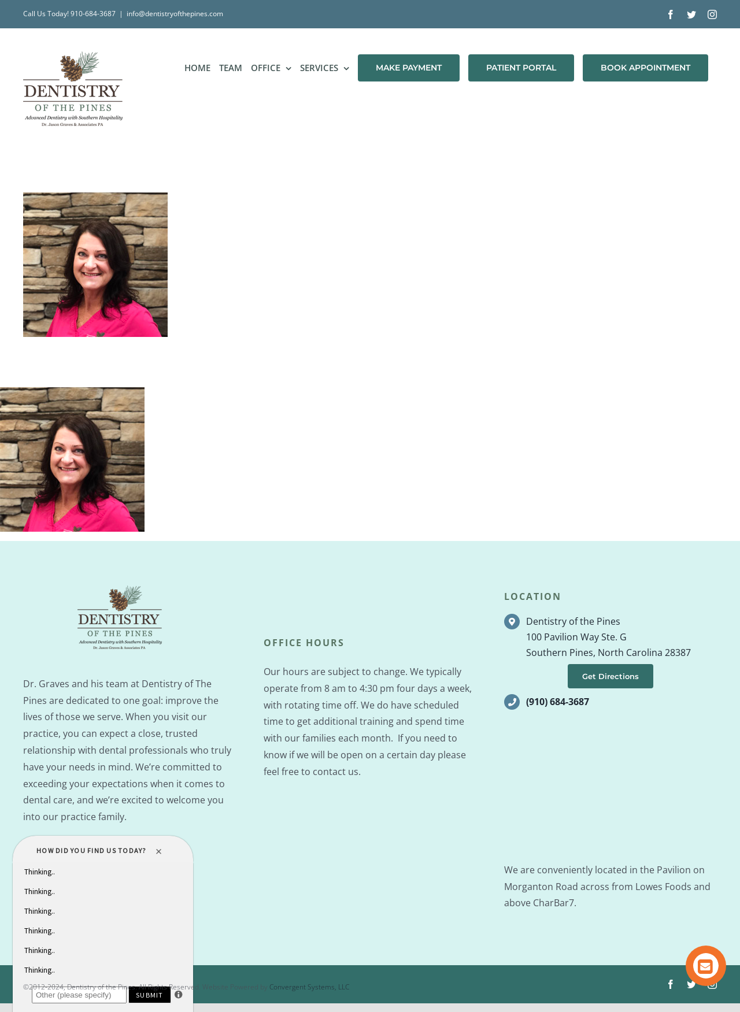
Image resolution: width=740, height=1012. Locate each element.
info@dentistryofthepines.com (175, 13)
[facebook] (670, 984)
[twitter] (691, 984)
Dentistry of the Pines (573, 621)
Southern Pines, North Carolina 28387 (608, 652)
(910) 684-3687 (557, 701)
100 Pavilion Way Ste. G (576, 637)
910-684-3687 (93, 13)
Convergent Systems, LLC (309, 987)
